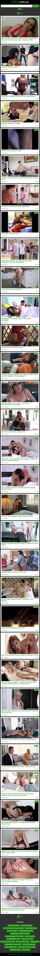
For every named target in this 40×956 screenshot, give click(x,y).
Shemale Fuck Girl (26, 925)
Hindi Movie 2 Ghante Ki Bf (13, 944)
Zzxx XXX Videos (12, 931)
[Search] (16, 6)
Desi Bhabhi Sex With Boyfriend (20, 933)
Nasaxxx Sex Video (27, 939)
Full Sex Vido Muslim (29, 944)
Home (10, 954)
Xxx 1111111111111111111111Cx (13, 928)
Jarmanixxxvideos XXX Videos (14, 936)
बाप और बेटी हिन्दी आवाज (13, 939)
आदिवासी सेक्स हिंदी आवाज (26, 931)
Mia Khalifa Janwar (31, 928)
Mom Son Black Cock (22, 941)
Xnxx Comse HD (30, 936)
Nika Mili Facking (15, 949)
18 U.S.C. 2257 (27, 954)
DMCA (19, 954)
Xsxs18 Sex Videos (14, 925)
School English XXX (11, 947)
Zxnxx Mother (26, 949)
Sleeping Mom (35, 941)
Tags (14, 954)
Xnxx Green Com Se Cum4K (26, 947)
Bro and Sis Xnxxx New (8, 941)
